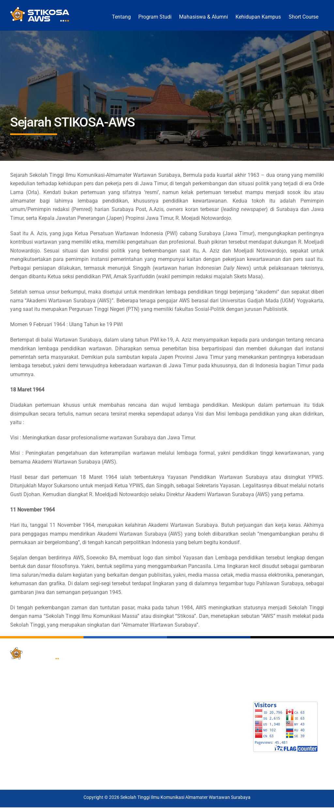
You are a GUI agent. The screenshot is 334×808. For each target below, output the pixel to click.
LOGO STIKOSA (271, 691)
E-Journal (101, 708)
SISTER (179, 700)
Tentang (121, 17)
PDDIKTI (180, 665)
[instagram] (64, 759)
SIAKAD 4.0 (102, 674)
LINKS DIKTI (184, 708)
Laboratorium (105, 734)
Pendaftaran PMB (109, 665)
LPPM (97, 700)
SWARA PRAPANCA (275, 682)
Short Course (303, 17)
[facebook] (32, 759)
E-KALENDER (268, 674)
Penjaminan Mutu (109, 725)
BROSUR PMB (269, 665)
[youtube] (48, 759)
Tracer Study (104, 682)
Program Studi (155, 17)
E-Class (99, 743)
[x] (16, 759)
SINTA (178, 682)
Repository (102, 717)
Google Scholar (187, 674)
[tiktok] (16, 774)
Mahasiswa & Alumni (203, 17)
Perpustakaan (105, 691)
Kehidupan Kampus (258, 17)
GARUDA (181, 691)
